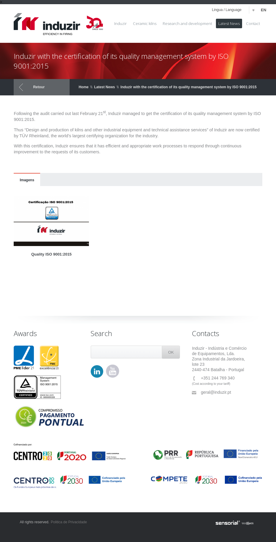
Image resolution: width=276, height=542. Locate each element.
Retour (39, 87)
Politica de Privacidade (69, 522)
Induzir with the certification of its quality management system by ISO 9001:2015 (188, 87)
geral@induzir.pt (211, 392)
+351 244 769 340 (213, 378)
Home (83, 87)
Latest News (104, 87)
